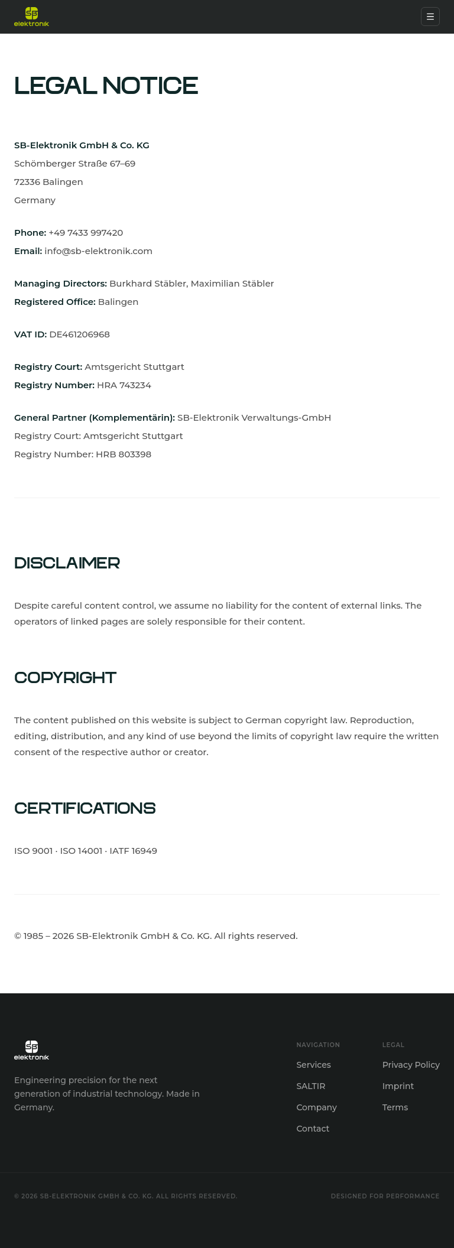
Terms (395, 1107)
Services (313, 1065)
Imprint (398, 1086)
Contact (312, 1128)
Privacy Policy (411, 1065)
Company (316, 1107)
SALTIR (310, 1086)
